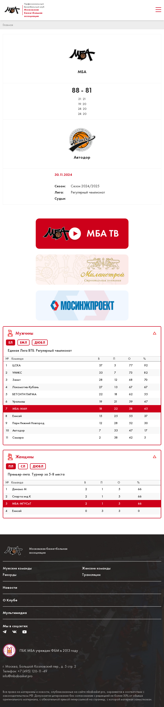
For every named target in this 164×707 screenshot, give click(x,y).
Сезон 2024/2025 (85, 186)
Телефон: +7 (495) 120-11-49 (25, 671)
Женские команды (96, 568)
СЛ (23, 466)
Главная (8, 25)
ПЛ (10, 466)
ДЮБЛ (39, 342)
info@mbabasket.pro (18, 676)
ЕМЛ (23, 342)
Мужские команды (17, 568)
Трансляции (91, 574)
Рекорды (9, 574)
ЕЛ (10, 342)
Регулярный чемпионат (88, 192)
